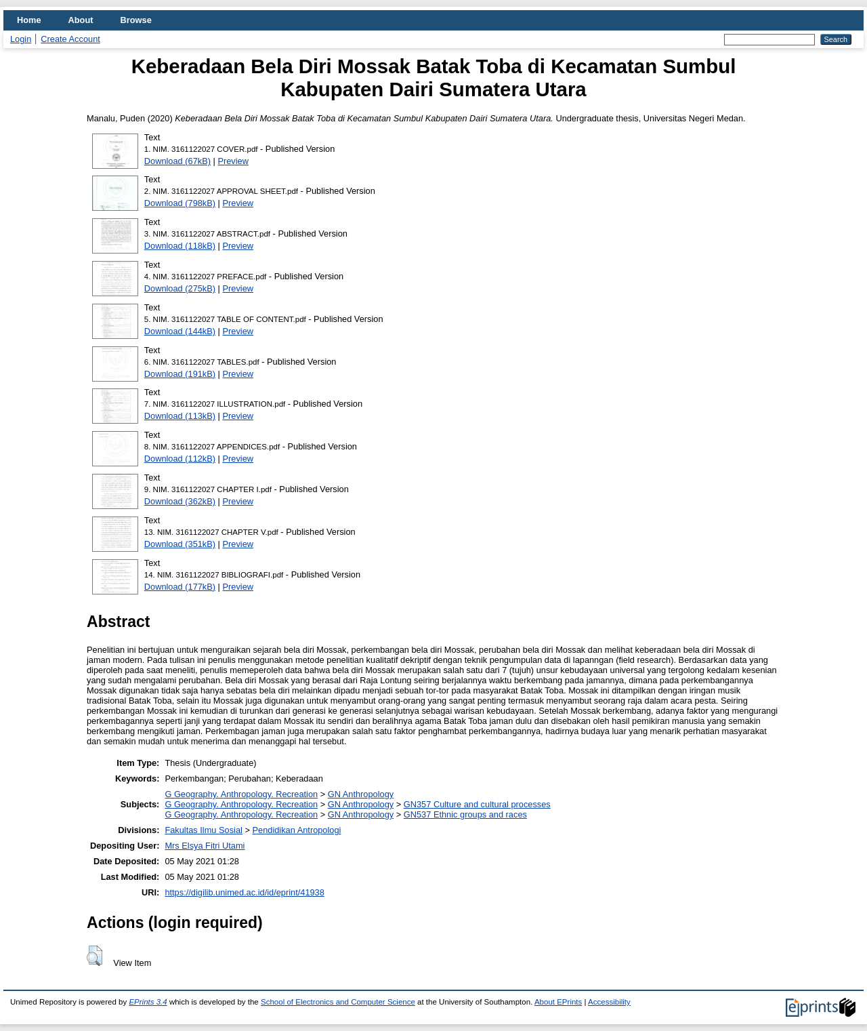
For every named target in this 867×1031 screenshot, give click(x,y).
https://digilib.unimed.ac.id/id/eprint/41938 (244, 892)
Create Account (70, 39)
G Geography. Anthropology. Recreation (241, 794)
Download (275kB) (179, 288)
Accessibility (609, 1002)
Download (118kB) (179, 246)
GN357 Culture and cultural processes (477, 804)
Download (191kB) (179, 374)
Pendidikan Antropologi (297, 830)
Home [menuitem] (29, 20)
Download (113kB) (179, 416)
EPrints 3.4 (148, 1002)
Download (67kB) (177, 161)
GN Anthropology (361, 794)
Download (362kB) (179, 501)
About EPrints (558, 1002)
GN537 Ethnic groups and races (465, 814)
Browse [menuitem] (136, 20)
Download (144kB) (179, 331)
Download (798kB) (179, 203)
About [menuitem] (80, 20)
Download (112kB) (179, 458)
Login (20, 39)
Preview (233, 161)
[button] (94, 956)
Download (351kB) (179, 544)
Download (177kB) (179, 587)
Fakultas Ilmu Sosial (203, 830)
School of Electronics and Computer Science (338, 1002)
